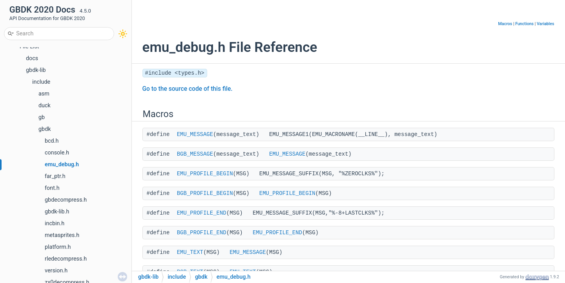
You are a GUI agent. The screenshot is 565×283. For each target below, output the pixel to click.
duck (44, 105)
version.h (56, 270)
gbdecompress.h (66, 200)
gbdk (44, 129)
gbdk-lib (36, 70)
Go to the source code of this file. (187, 88)
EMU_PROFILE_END (201, 213)
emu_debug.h (62, 164)
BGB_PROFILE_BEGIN (205, 193)
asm (43, 93)
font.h (52, 188)
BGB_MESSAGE (195, 154)
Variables (545, 23)
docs (32, 58)
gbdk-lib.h (57, 211)
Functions (524, 23)
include (41, 82)
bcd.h (51, 141)
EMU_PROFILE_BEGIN (205, 174)
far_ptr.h (55, 176)
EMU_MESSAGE (195, 134)
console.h (57, 152)
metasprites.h (62, 235)
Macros (505, 23)
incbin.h (54, 223)
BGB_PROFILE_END (201, 233)
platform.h (58, 247)
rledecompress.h (66, 258)
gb (41, 117)
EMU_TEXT (190, 252)
